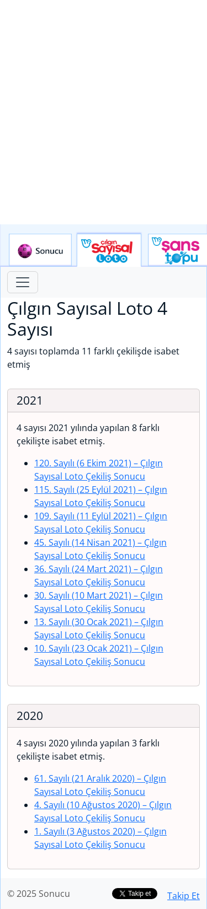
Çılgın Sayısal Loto (109, 250)
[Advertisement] (103, 112)
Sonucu (40, 250)
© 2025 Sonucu (38, 894)
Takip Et (183, 896)
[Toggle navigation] (22, 282)
